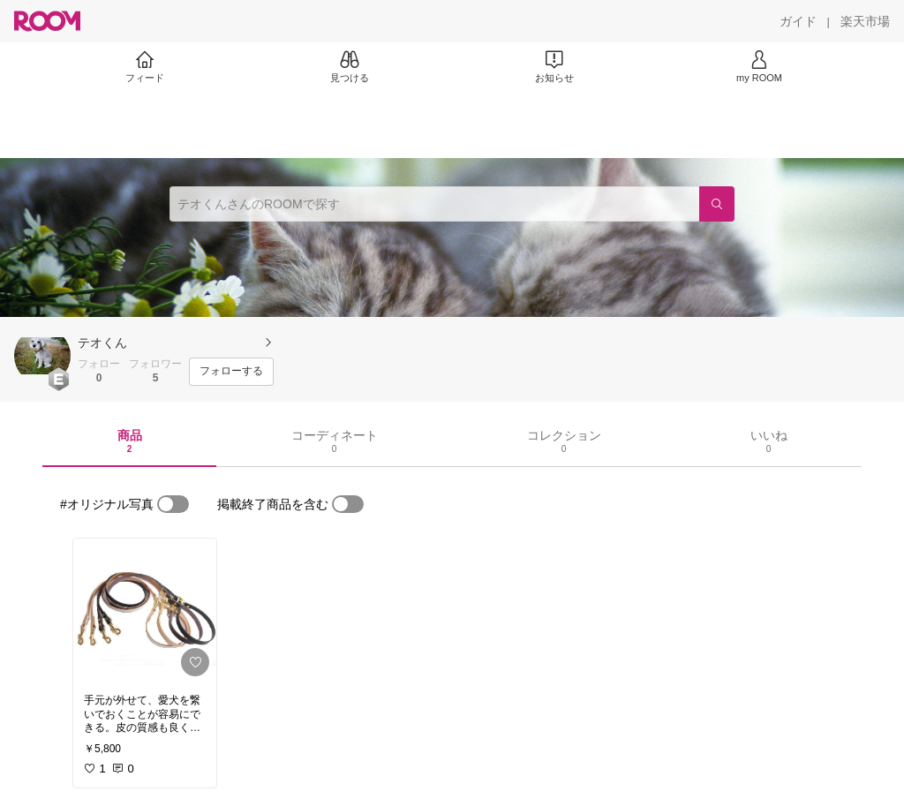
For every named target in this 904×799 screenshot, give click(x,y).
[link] (144, 611)
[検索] (716, 204)
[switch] (173, 504)
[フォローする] (231, 372)
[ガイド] (798, 21)
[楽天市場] (865, 21)
